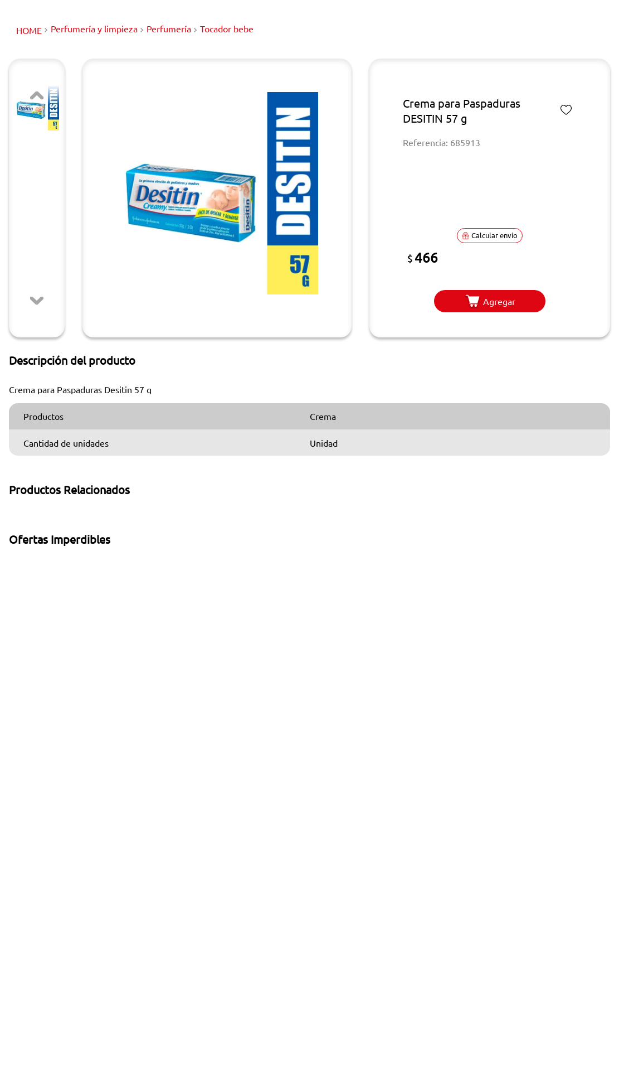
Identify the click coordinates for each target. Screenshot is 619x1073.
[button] (217, 193)
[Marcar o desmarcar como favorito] (566, 110)
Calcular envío (490, 235)
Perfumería (169, 28)
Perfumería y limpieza (94, 28)
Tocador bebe (227, 28)
